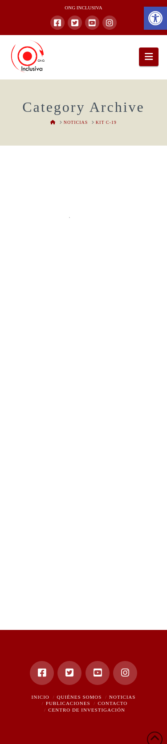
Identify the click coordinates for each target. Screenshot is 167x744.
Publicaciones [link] (68, 703)
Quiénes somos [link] (79, 697)
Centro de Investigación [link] (86, 709)
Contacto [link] (112, 703)
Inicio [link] (40, 697)
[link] (155, 18)
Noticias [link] (122, 697)
